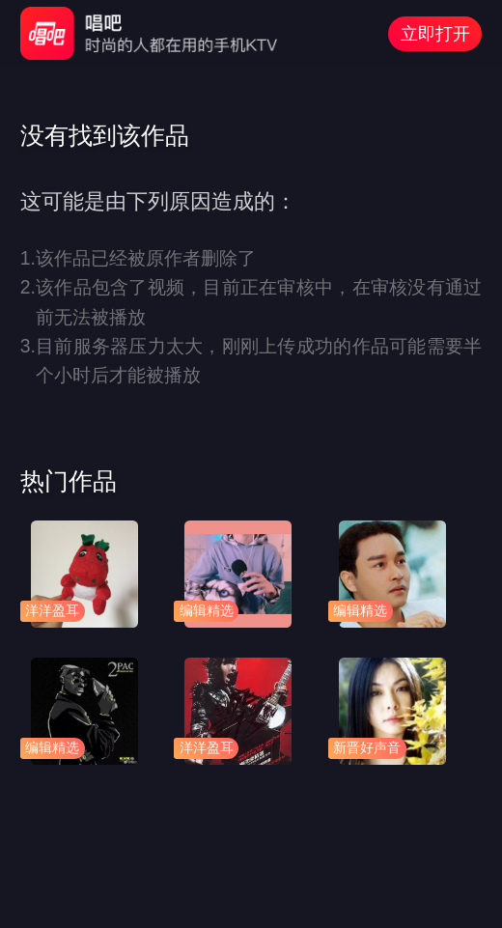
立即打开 (435, 33)
